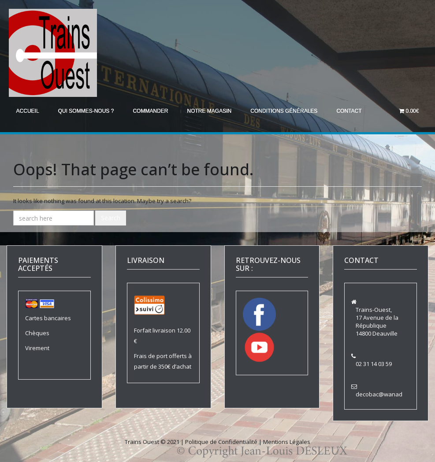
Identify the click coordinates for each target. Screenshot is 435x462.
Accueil (28, 111)
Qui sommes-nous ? (88, 111)
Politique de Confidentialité (221, 441)
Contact (355, 111)
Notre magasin (214, 111)
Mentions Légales (286, 441)
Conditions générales (289, 111)
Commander (153, 111)
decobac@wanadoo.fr (385, 394)
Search (110, 218)
